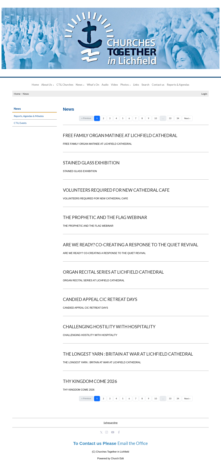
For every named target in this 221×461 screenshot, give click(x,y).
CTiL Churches (64, 84)
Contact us (158, 84)
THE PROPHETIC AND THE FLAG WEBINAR (105, 217)
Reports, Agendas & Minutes (29, 115)
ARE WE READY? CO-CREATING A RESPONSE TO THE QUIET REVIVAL (130, 244)
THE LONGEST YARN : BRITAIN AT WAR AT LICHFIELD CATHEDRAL (128, 353)
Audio (105, 84)
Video (114, 84)
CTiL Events (20, 122)
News (79, 84)
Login (204, 93)
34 (178, 118)
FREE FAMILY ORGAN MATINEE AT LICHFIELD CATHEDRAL (120, 135)
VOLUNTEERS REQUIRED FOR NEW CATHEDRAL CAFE (116, 190)
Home (35, 84)
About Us (46, 84)
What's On (93, 84)
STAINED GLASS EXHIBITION (91, 162)
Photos (124, 84)
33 (170, 118)
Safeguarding (111, 422)
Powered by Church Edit (110, 458)
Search (145, 84)
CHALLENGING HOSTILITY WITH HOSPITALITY (109, 326)
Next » (187, 118)
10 (155, 118)
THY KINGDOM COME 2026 (90, 381)
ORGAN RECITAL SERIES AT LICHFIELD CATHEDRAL (113, 272)
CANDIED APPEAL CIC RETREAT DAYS (100, 299)
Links (136, 84)
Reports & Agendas (178, 84)
